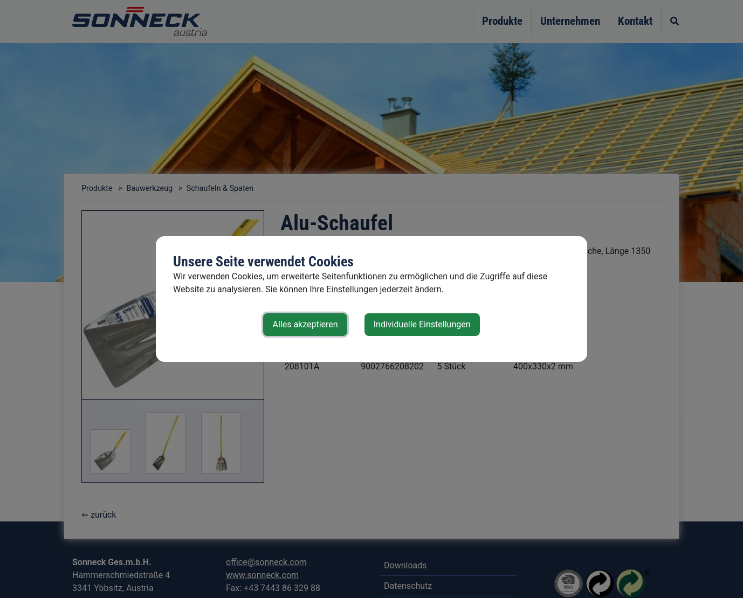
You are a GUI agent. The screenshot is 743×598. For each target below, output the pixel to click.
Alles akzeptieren (305, 324)
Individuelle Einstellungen (422, 324)
